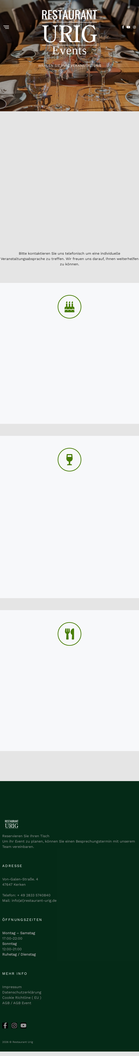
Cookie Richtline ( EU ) (21, 997)
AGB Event (22, 1003)
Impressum (12, 987)
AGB (6, 1003)
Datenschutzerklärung (21, 992)
